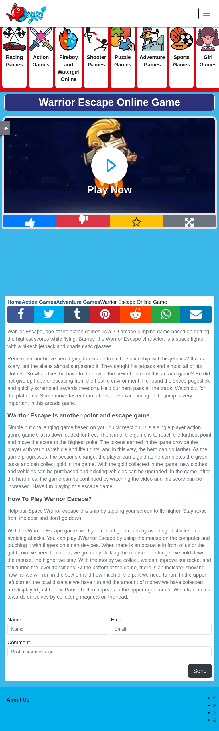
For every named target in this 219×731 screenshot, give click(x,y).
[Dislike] (83, 221)
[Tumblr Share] (77, 314)
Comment (18, 642)
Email (117, 620)
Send (200, 671)
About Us (18, 700)
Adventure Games (78, 302)
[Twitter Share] (49, 314)
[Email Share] (196, 314)
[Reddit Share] (135, 314)
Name (14, 620)
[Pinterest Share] (105, 314)
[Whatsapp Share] (166, 314)
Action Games (39, 302)
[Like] (30, 221)
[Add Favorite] (136, 221)
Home (14, 302)
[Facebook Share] (20, 314)
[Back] (6, 128)
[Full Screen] (189, 221)
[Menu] (206, 13)
